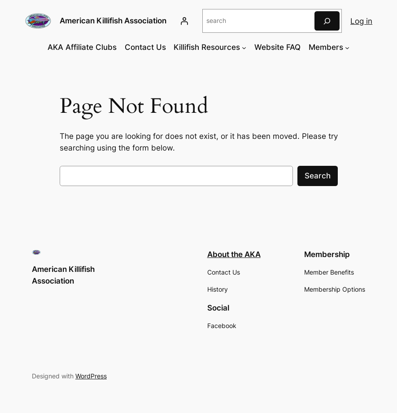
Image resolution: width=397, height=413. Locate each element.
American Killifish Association (113, 20)
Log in (361, 21)
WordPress (91, 376)
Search (318, 175)
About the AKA (234, 254)
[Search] (327, 21)
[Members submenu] (347, 47)
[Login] (184, 21)
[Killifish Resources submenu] (244, 47)
